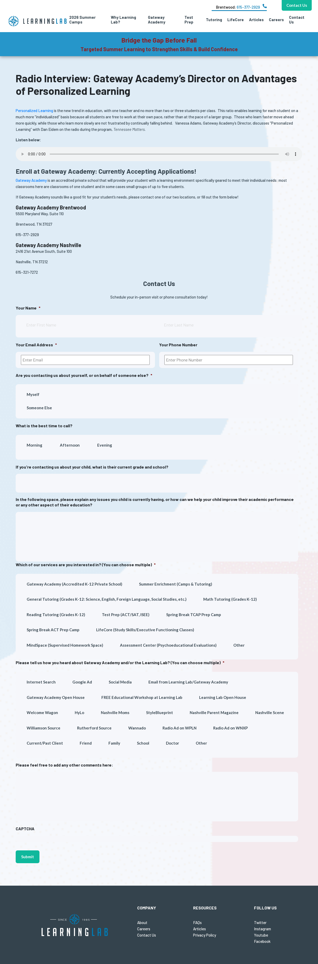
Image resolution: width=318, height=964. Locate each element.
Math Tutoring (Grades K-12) (230, 599)
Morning (34, 445)
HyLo (79, 712)
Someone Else (39, 407)
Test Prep (188, 19)
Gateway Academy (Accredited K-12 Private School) (74, 584)
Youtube (261, 935)
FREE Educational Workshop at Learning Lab (141, 697)
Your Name (28, 307)
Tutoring (214, 19)
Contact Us (296, 19)
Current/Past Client (45, 743)
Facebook (262, 941)
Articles (256, 19)
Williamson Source (43, 728)
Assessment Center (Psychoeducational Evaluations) (168, 645)
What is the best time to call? (44, 425)
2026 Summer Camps (82, 19)
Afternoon (70, 445)
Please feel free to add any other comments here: (64, 764)
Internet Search (41, 682)
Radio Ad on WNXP (230, 728)
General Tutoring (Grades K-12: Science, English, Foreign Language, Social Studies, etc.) (107, 599)
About (142, 922)
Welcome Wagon (42, 712)
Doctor (172, 743)
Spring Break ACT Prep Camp (53, 629)
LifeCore (235, 19)
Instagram (262, 928)
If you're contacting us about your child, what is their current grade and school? (92, 466)
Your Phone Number (178, 344)
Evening (104, 445)
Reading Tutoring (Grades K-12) (56, 614)
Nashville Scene (269, 712)
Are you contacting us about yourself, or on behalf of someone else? (84, 375)
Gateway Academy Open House (56, 697)
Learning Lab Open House (222, 697)
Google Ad (82, 682)
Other (239, 645)
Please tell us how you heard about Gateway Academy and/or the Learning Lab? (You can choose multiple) (120, 662)
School (143, 743)
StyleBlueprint (159, 712)
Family (114, 743)
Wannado (137, 728)
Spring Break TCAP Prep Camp (193, 614)
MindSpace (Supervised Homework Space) (65, 645)
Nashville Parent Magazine (214, 712)
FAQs (197, 922)
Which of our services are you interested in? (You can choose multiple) (86, 564)
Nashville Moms (115, 712)
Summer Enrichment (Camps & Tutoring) (175, 584)
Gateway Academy (156, 19)
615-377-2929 (248, 7)
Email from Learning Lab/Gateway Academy (188, 682)
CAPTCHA (25, 828)
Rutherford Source (94, 728)
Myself (33, 394)
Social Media (120, 682)
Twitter (260, 922)
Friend (86, 743)
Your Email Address (36, 344)
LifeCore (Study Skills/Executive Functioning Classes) (145, 629)
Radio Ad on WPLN (179, 728)
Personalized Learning (34, 110)
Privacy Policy (204, 935)
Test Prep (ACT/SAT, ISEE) (125, 614)
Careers (276, 19)
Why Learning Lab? (123, 19)
